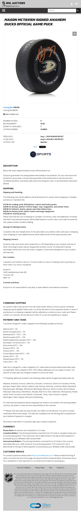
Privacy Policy (39, 468)
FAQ (50, 468)
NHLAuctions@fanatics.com (42, 455)
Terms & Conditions (23, 468)
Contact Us (60, 468)
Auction (43, 142)
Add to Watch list (10, 114)
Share (35, 147)
